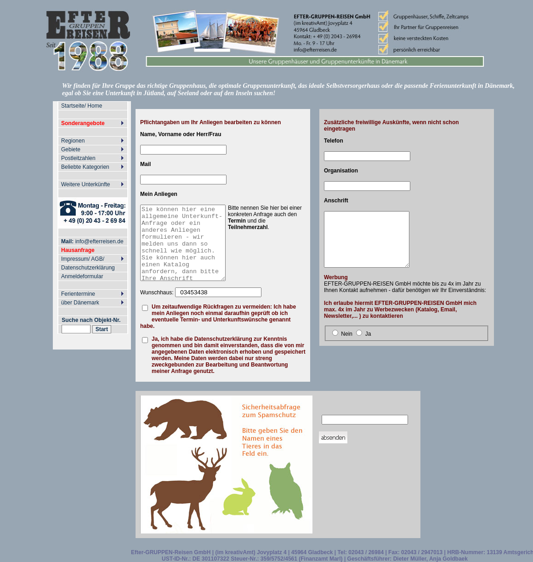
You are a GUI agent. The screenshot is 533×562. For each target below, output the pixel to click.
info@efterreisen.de (90, 241)
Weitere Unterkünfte (85, 184)
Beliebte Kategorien (85, 167)
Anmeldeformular (82, 276)
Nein (346, 334)
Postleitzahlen (78, 158)
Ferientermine (78, 294)
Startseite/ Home (81, 106)
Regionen (73, 141)
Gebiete (70, 149)
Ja (368, 334)
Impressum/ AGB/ (82, 259)
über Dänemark (80, 302)
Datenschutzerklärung (88, 267)
